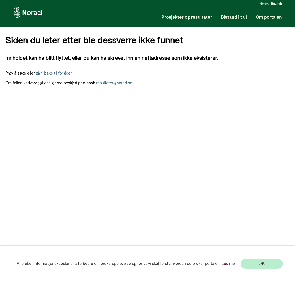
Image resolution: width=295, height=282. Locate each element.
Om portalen (269, 17)
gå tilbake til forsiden (54, 73)
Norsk (264, 3)
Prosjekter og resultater (186, 17)
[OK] (262, 264)
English (276, 3)
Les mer (229, 263)
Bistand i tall (234, 17)
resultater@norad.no (114, 83)
